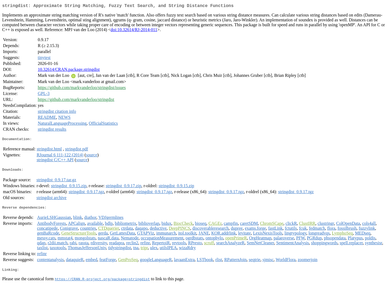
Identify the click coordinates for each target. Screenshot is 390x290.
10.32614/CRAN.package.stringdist (69, 70)
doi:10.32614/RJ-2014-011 (133, 30)
